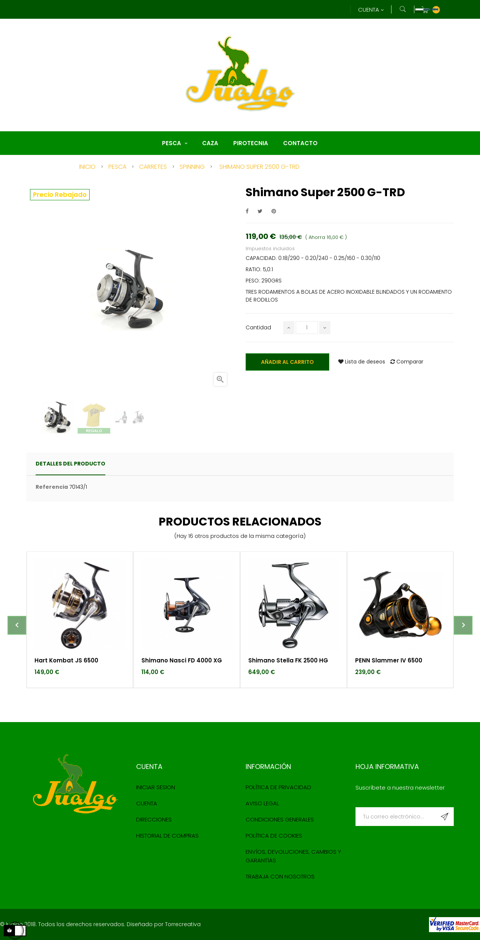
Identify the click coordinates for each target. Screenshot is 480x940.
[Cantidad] (307, 327)
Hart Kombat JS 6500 (66, 660)
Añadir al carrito (287, 362)
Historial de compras (167, 835)
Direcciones (154, 819)
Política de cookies (274, 835)
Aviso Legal (262, 803)
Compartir (247, 211)
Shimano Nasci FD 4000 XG (181, 660)
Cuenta (146, 803)
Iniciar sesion (155, 787)
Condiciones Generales (280, 819)
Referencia (52, 487)
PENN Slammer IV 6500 (388, 660)
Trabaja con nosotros (280, 876)
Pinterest (274, 211)
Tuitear (260, 211)
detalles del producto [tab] (70, 463)
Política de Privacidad (278, 787)
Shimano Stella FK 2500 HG (288, 660)
